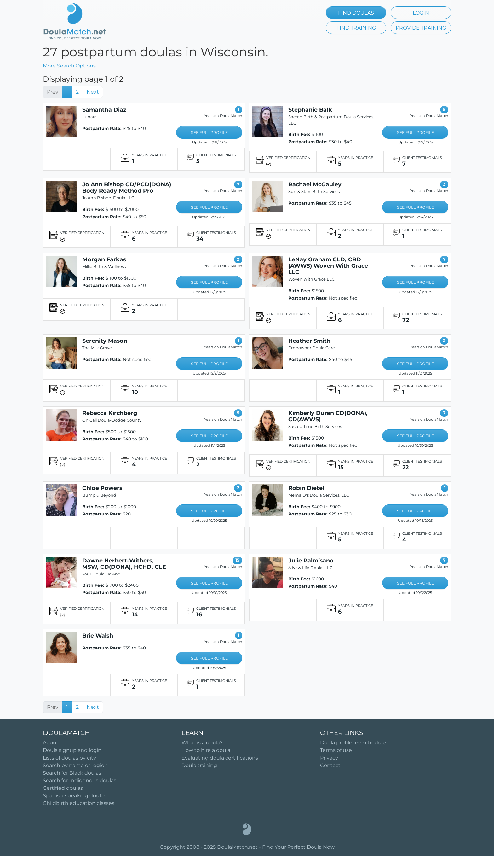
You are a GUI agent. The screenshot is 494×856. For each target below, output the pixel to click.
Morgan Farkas (104, 259)
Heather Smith (309, 340)
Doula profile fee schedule (353, 743)
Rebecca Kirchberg (109, 413)
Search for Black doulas (72, 773)
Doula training (199, 765)
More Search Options (69, 66)
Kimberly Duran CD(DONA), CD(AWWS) (328, 416)
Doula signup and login (72, 750)
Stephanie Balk (310, 109)
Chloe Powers (102, 488)
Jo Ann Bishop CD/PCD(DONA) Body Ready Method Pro (126, 187)
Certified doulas (63, 788)
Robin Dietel (306, 488)
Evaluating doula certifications (219, 758)
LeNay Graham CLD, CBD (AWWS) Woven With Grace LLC (328, 265)
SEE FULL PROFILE (209, 132)
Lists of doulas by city (69, 758)
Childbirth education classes (78, 803)
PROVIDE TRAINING (421, 28)
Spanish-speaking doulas (74, 796)
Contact (330, 765)
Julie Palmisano (311, 560)
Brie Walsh (97, 635)
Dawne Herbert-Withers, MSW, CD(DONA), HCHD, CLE (124, 563)
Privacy (329, 758)
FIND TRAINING (356, 28)
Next (93, 92)
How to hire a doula (205, 750)
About (51, 743)
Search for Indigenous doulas (79, 780)
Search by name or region (75, 765)
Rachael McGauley (315, 184)
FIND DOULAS (356, 13)
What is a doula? (202, 743)
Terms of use (336, 750)
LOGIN (421, 13)
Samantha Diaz (104, 109)
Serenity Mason (104, 340)
